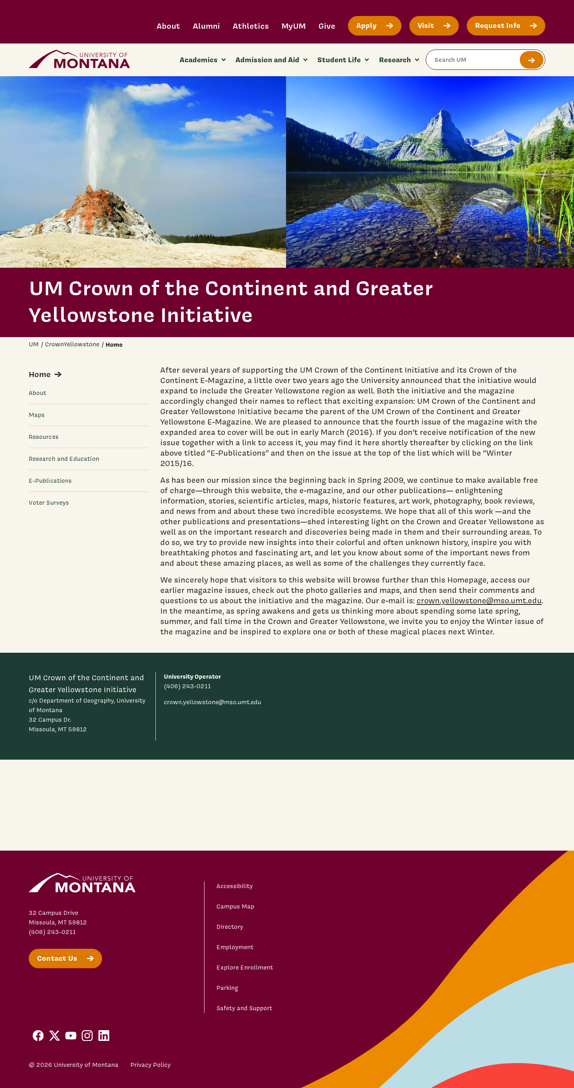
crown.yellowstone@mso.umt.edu (479, 600)
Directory (229, 927)
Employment (235, 947)
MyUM (293, 25)
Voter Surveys (49, 503)
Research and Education (64, 459)
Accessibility (234, 886)
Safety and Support (244, 1008)
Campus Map (235, 906)
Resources (44, 437)
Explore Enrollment (244, 967)
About (168, 25)
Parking (227, 988)
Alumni (206, 25)
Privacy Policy (150, 1065)
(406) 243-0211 (187, 686)
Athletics (251, 25)
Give (326, 25)
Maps (37, 415)
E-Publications (50, 481)
